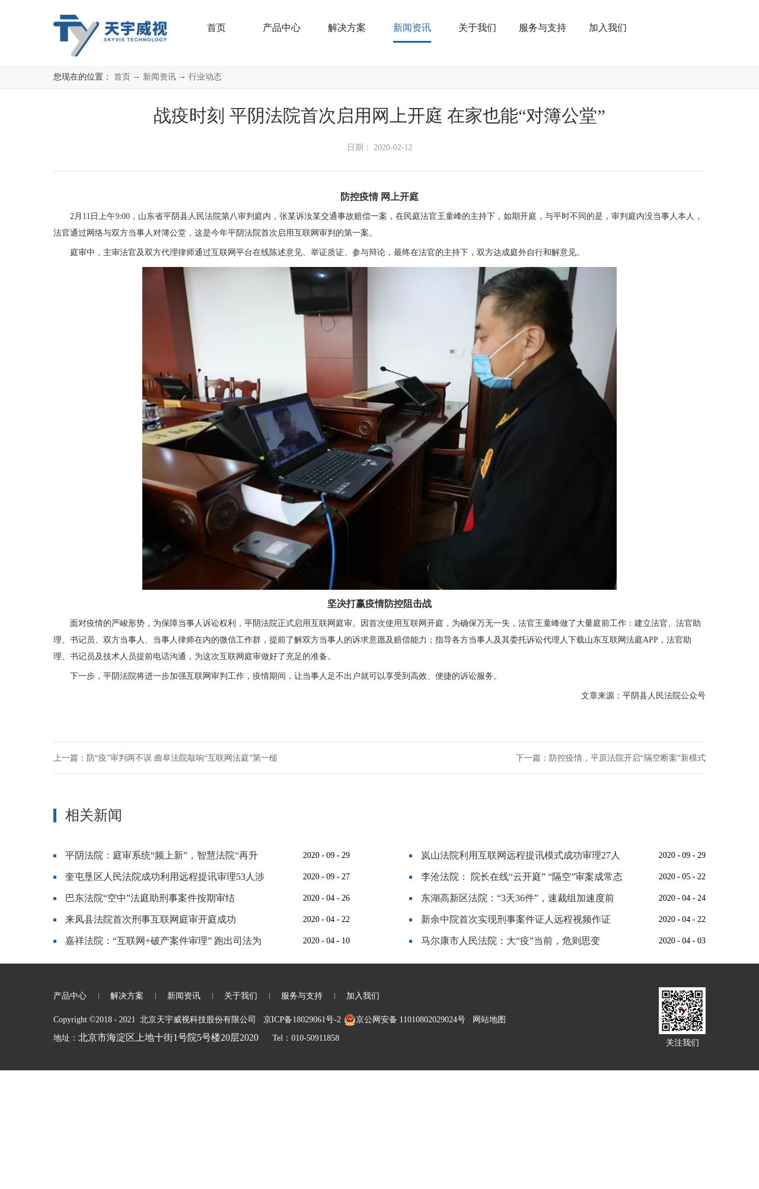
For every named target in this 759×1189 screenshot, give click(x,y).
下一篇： (611, 876)
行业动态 (205, 195)
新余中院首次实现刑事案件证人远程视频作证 (516, 1038)
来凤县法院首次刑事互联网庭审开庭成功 (150, 1038)
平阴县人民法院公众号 (664, 814)
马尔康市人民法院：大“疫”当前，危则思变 (510, 1059)
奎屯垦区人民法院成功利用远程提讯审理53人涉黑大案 (164, 998)
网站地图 (487, 1138)
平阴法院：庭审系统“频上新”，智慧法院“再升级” (161, 977)
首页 (216, 28)
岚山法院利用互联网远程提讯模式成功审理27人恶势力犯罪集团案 (520, 977)
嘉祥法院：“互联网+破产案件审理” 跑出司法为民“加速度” (163, 1062)
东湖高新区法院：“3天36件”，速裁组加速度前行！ (517, 1020)
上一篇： (165, 876)
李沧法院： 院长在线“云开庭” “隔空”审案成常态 (522, 995)
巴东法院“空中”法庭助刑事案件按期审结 (150, 1017)
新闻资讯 (159, 195)
